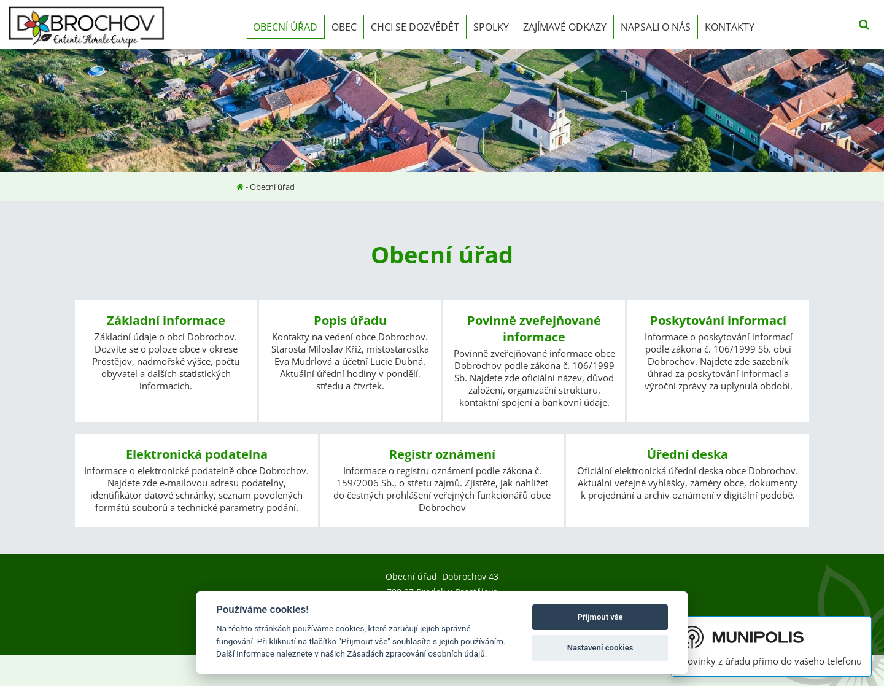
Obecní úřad (285, 27)
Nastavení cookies (600, 647)
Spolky (491, 27)
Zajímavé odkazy (565, 27)
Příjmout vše (600, 617)
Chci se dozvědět (415, 27)
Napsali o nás (656, 27)
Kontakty (729, 27)
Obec (344, 27)
